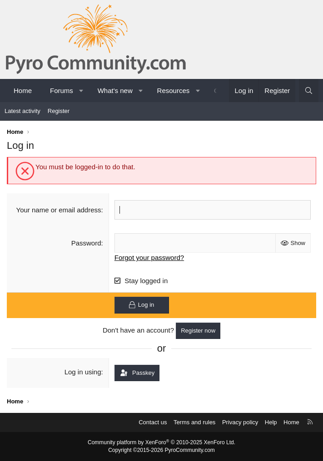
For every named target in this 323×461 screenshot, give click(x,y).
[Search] (308, 90)
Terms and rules (194, 422)
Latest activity (22, 111)
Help (271, 422)
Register (59, 111)
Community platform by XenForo (161, 442)
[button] (81, 90)
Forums (61, 90)
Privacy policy (240, 422)
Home (23, 90)
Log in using (83, 372)
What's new (115, 90)
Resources (173, 90)
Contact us (153, 422)
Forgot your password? (149, 257)
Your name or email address (58, 210)
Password (86, 243)
